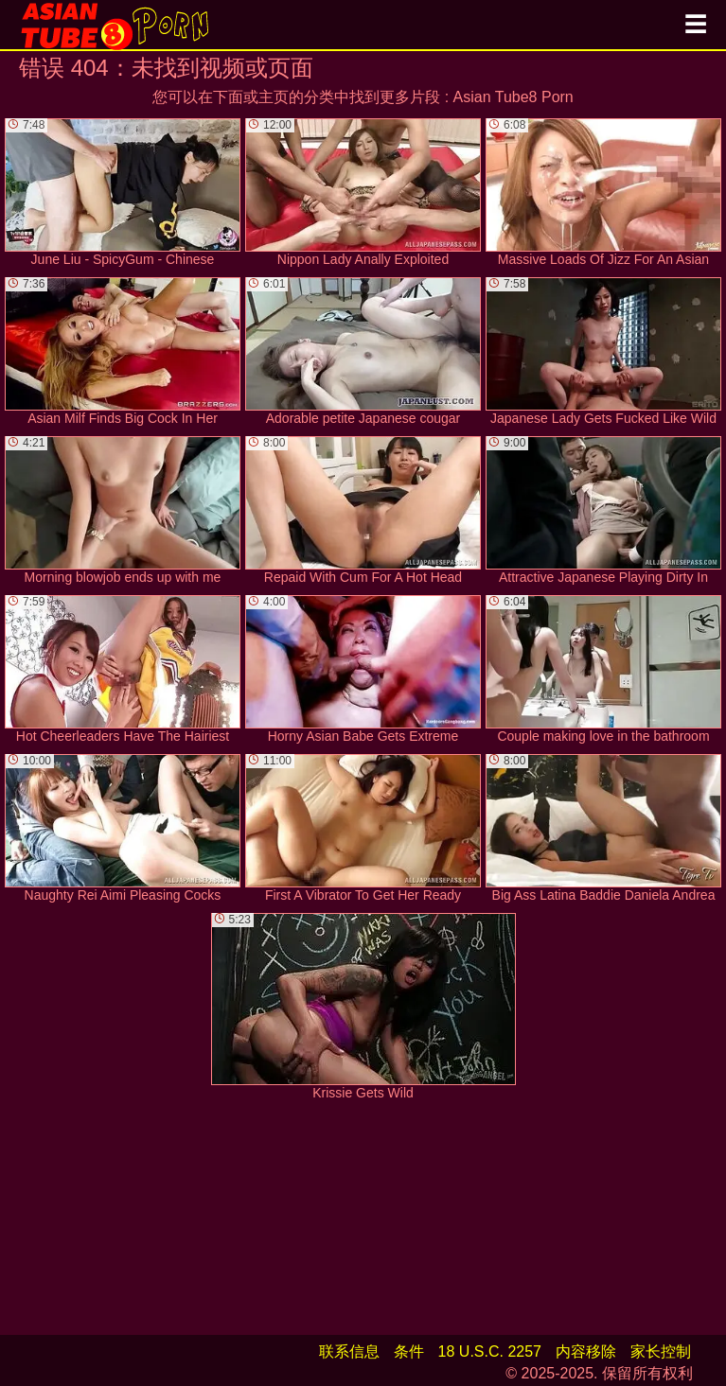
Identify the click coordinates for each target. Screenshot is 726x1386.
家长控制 (660, 1351)
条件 (409, 1351)
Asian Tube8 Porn (513, 97)
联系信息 (349, 1351)
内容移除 (586, 1351)
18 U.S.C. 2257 (489, 1351)
